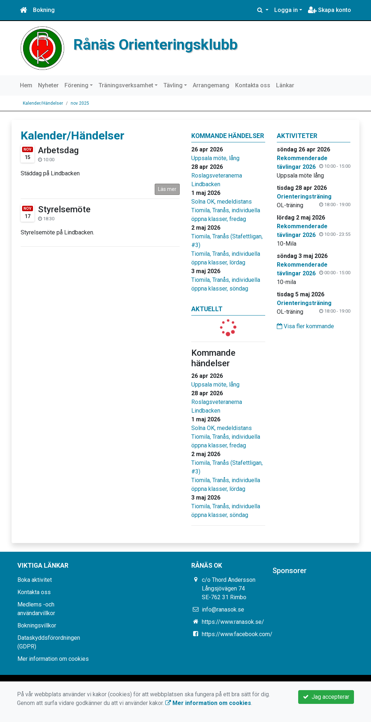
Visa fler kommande (305, 326)
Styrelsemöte (64, 209)
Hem (26, 85)
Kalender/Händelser (43, 103)
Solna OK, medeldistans (221, 201)
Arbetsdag (58, 150)
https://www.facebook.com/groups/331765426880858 (272, 634)
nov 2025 (80, 103)
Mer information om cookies (53, 658)
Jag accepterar (326, 696)
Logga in (286, 10)
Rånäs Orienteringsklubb (155, 44)
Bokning (44, 10)
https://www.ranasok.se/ (233, 621)
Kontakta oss (252, 85)
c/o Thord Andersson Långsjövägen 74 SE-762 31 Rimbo (228, 588)
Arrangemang (211, 85)
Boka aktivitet (34, 579)
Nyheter (48, 85)
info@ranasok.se (223, 609)
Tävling (173, 85)
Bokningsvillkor (36, 625)
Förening (76, 85)
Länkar (285, 85)
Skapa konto (329, 10)
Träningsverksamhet (126, 85)
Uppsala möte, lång (215, 158)
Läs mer (167, 189)
